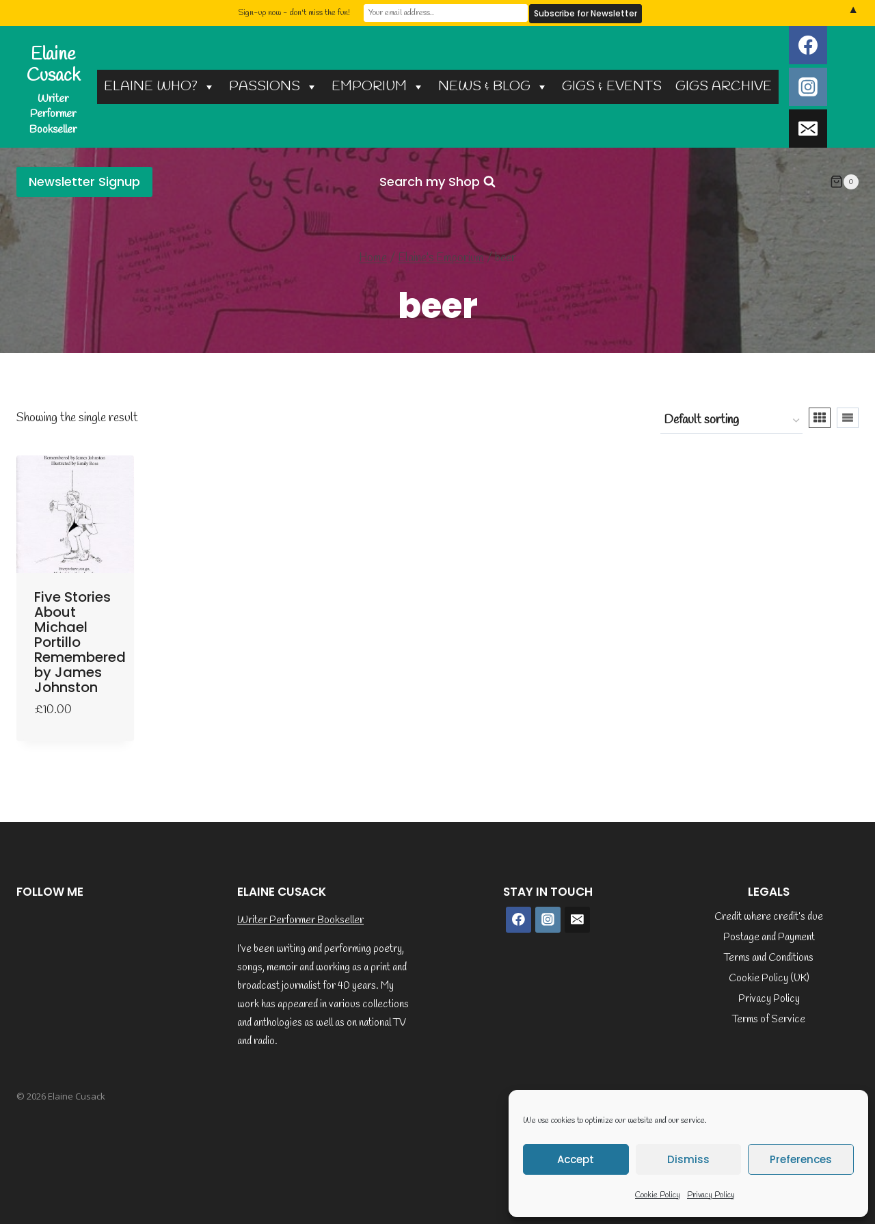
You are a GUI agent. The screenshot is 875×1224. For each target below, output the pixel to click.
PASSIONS (273, 86)
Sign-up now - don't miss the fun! (294, 13)
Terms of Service (768, 1019)
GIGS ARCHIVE (723, 86)
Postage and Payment (769, 937)
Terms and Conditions (768, 958)
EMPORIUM (378, 86)
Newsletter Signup (84, 181)
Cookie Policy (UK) (769, 978)
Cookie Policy (657, 1195)
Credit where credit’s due (768, 917)
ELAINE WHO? (159, 86)
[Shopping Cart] (844, 181)
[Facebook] (808, 45)
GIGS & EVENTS (612, 86)
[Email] (808, 128)
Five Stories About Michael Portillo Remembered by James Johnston (80, 642)
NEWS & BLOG (493, 86)
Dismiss (688, 1159)
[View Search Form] (437, 182)
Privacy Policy (711, 1195)
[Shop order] (731, 421)
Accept (575, 1159)
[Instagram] (808, 87)
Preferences (801, 1159)
